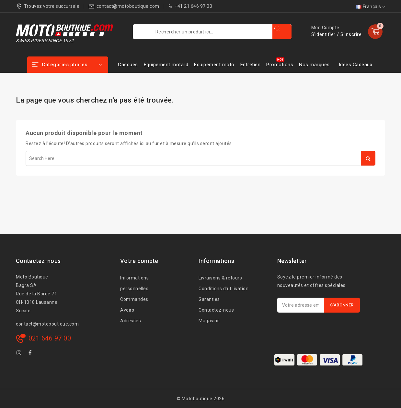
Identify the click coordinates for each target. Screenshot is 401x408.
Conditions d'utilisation (223, 288)
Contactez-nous (216, 310)
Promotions (279, 65)
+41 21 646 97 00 (193, 6)
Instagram (20, 354)
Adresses (130, 320)
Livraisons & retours (220, 277)
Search (368, 158)
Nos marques (314, 65)
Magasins (209, 320)
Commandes (134, 299)
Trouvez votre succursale (51, 6)
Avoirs (127, 310)
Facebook (31, 354)
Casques (128, 65)
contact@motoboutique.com (128, 6)
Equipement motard (166, 65)
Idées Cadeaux (355, 65)
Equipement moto (214, 65)
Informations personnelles (134, 283)
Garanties (209, 299)
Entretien (250, 65)
